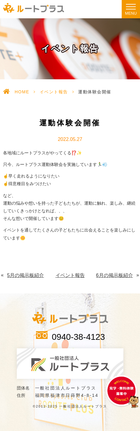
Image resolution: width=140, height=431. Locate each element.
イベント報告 (54, 91)
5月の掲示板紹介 (25, 275)
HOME (22, 91)
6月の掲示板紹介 (114, 275)
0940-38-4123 (78, 337)
